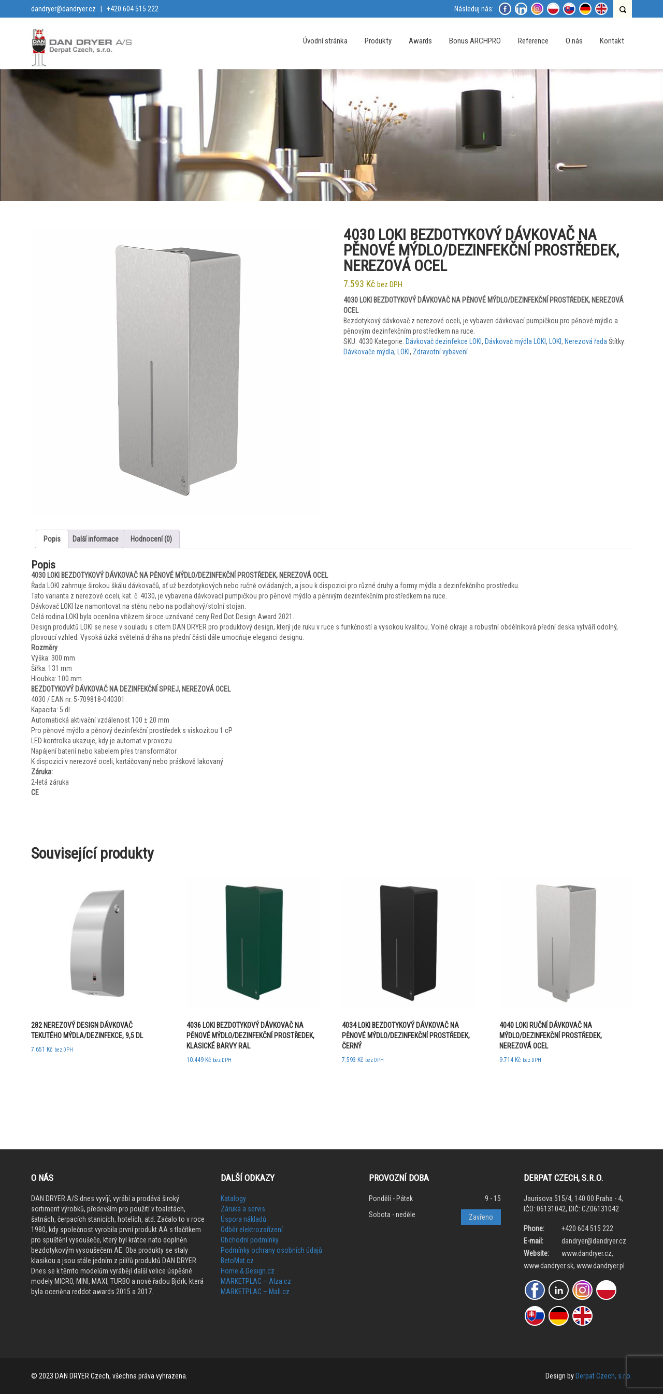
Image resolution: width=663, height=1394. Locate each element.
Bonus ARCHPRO (475, 41)
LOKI (555, 341)
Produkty (378, 41)
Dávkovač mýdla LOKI (515, 341)
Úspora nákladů (243, 1219)
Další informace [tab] (96, 539)
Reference (533, 41)
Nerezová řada (586, 341)
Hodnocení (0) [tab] (151, 539)
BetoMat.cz (237, 1260)
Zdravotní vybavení (440, 352)
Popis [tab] (52, 539)
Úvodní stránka (325, 41)
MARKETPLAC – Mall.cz (255, 1291)
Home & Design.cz (248, 1271)
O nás (574, 41)
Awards (420, 41)
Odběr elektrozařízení (252, 1229)
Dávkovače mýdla (368, 352)
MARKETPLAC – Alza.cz (256, 1281)
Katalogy (233, 1198)
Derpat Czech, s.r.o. (603, 1376)
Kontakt (612, 41)
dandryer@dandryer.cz (63, 9)
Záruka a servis (243, 1209)
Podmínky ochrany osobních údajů (271, 1250)
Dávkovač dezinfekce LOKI (444, 341)
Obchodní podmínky (250, 1240)
